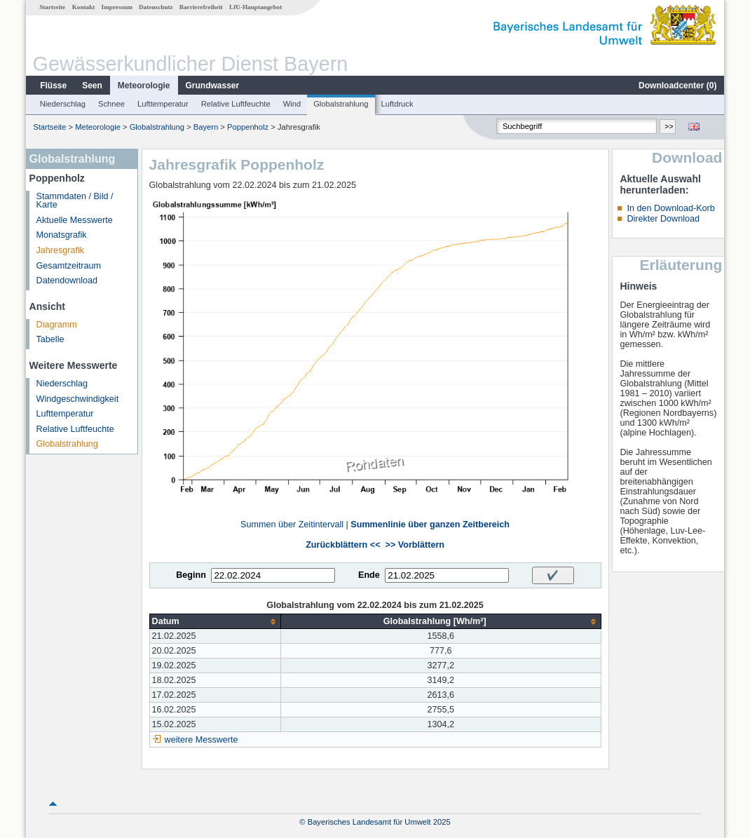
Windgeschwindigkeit (77, 399)
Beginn (191, 575)
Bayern (205, 127)
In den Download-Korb (670, 208)
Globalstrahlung (340, 104)
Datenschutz (156, 7)
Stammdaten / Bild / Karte (75, 200)
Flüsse (53, 85)
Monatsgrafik (61, 235)
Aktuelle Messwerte (74, 220)
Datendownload (67, 280)
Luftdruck (397, 104)
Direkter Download (663, 219)
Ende (369, 575)
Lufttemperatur (163, 104)
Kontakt (83, 7)
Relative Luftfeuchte (236, 104)
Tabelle (50, 339)
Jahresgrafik (60, 250)
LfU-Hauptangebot (255, 7)
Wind (292, 104)
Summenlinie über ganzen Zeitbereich (430, 524)
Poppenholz (247, 127)
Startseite (52, 7)
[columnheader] (214, 621)
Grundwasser (213, 85)
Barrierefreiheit (201, 7)
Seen (92, 85)
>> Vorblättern (415, 545)
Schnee (111, 104)
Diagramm (56, 325)
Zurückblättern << (343, 545)
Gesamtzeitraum (68, 266)
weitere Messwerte (201, 740)
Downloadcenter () (677, 85)
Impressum (117, 7)
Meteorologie (144, 85)
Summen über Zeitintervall (291, 524)
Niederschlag (63, 104)
